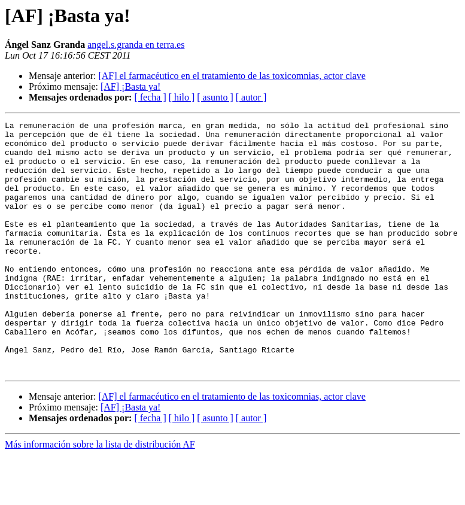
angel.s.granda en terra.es (135, 44)
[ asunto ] (215, 97)
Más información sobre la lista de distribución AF (100, 494)
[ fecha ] (150, 97)
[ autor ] (251, 97)
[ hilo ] (182, 97)
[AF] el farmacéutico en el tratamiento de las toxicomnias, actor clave (231, 76)
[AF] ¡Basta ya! (130, 86)
